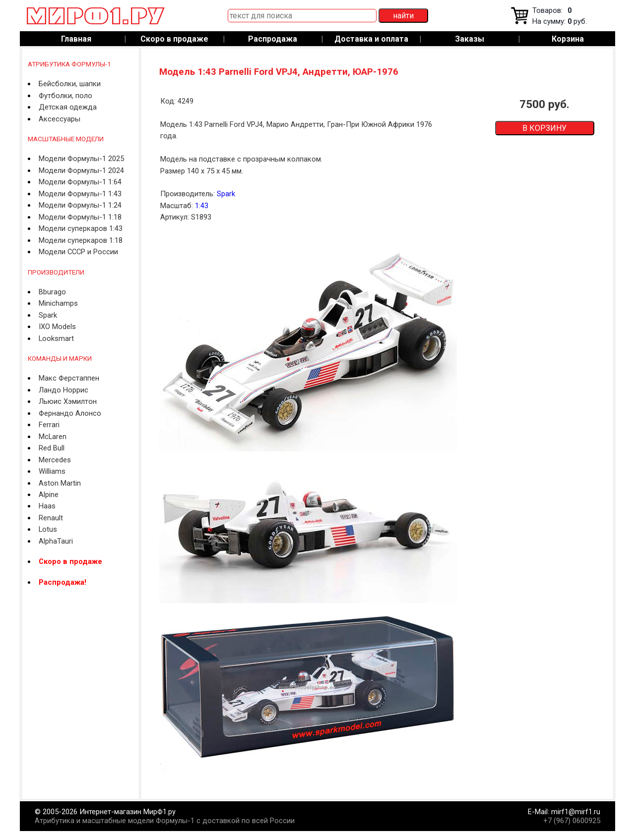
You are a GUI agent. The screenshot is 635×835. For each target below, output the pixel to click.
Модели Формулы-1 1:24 (80, 205)
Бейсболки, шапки (70, 83)
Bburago (52, 291)
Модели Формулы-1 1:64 (80, 181)
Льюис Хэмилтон (68, 401)
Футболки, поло (65, 95)
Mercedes (55, 459)
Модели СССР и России (78, 251)
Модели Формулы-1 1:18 (80, 217)
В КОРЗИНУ (544, 128)
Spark (48, 315)
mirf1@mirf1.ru (575, 811)
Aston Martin (60, 483)
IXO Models (57, 326)
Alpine (49, 494)
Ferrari (49, 424)
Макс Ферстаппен (69, 378)
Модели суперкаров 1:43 (81, 228)
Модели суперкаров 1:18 (81, 240)
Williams (52, 471)
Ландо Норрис (63, 390)
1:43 (201, 205)
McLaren (52, 436)
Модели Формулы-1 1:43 (80, 193)
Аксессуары (59, 118)
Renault (51, 517)
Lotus (48, 529)
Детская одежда (68, 107)
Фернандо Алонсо (70, 413)
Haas (47, 505)
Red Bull (51, 448)
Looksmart (56, 338)
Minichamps (58, 303)
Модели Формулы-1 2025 (81, 158)
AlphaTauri (56, 541)
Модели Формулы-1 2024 (81, 170)
